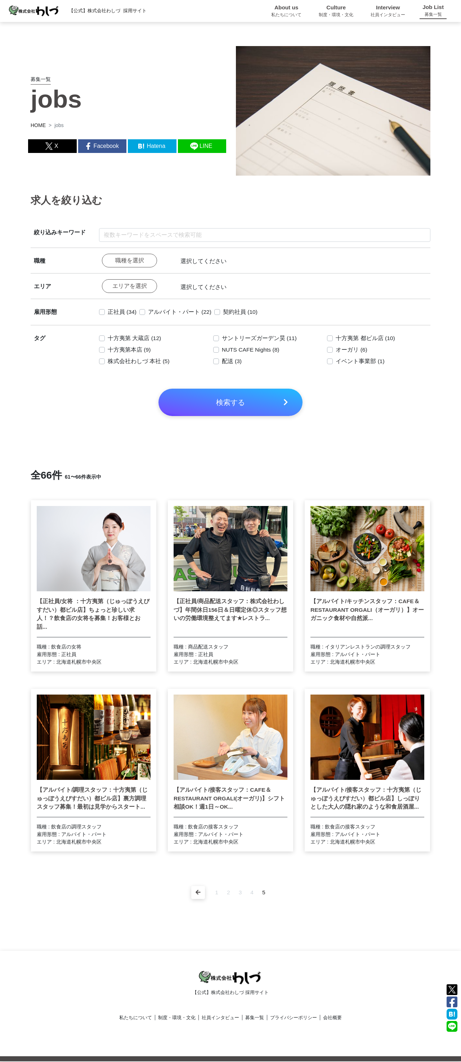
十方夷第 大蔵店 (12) (134, 339)
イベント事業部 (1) (360, 362)
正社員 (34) (122, 312)
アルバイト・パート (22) (180, 312)
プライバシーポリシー (293, 1018)
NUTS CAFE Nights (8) (251, 350)
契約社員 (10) (241, 312)
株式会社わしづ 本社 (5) (139, 362)
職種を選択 (129, 261)
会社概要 (332, 1018)
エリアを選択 (129, 287)
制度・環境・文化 (177, 1018)
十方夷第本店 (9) (129, 350)
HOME (38, 125)
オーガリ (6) (351, 350)
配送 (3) (232, 362)
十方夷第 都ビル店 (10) (365, 339)
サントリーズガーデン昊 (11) (259, 339)
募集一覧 (254, 1018)
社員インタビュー (220, 1018)
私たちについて (135, 1018)
